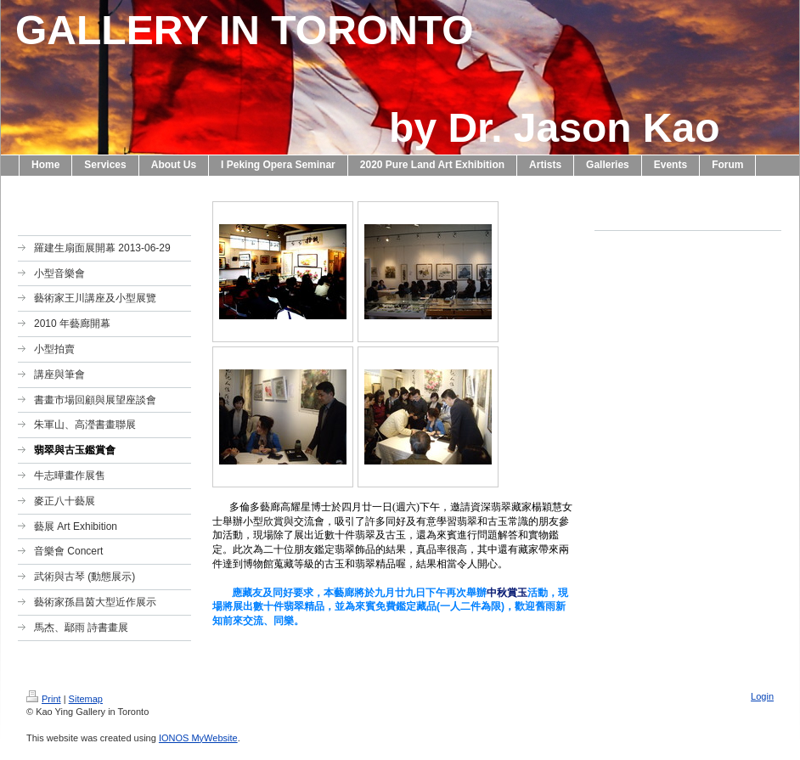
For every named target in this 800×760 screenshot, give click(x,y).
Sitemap (86, 699)
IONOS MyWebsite (198, 738)
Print (43, 699)
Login (762, 696)
